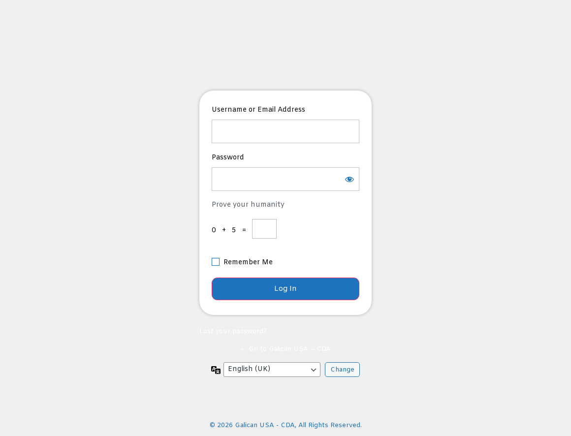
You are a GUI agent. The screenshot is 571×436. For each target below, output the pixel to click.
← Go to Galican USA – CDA (285, 349)
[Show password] (349, 179)
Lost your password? (233, 331)
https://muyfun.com (286, 49)
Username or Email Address (258, 110)
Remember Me (248, 262)
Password (228, 157)
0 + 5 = (231, 230)
